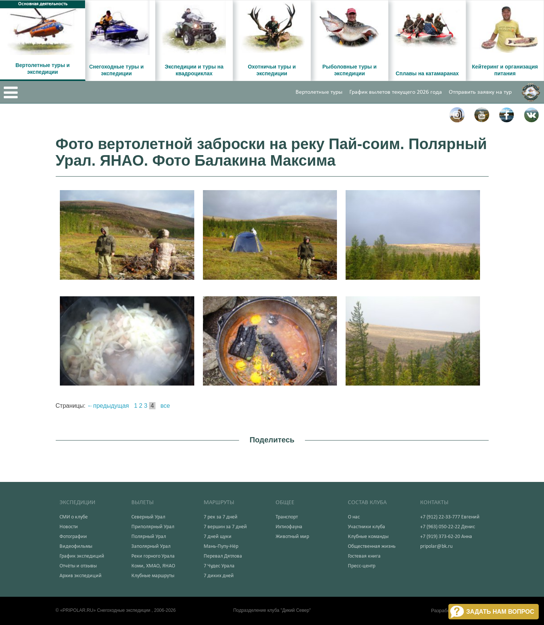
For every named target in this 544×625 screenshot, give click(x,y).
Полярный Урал (148, 537)
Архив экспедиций (80, 576)
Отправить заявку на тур (480, 92)
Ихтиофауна (289, 527)
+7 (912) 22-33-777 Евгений (450, 517)
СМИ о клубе (73, 517)
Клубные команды (368, 537)
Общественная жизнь (372, 546)
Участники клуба (366, 527)
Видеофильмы (75, 546)
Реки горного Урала (153, 556)
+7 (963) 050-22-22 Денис (447, 527)
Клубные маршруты (152, 576)
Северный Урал (148, 517)
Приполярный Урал (152, 527)
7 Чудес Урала (219, 566)
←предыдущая (108, 405)
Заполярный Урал (151, 546)
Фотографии (73, 537)
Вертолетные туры (319, 92)
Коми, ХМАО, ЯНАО (153, 566)
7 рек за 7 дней (221, 517)
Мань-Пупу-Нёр (221, 546)
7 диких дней (219, 576)
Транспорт (287, 517)
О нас (354, 517)
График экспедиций (81, 556)
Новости (68, 527)
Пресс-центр (361, 566)
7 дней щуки (218, 537)
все (165, 405)
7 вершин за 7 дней (225, 527)
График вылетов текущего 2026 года (395, 92)
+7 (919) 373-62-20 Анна (446, 537)
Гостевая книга (364, 556)
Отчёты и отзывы (78, 566)
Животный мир (292, 537)
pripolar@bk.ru (436, 546)
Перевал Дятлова (223, 556)
